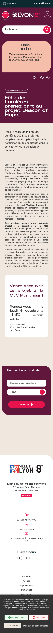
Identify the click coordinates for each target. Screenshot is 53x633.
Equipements (26, 586)
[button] (34, 77)
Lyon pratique (42, 3)
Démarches (26, 590)
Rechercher (12, 29)
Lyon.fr (11, 4)
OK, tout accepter (16, 617)
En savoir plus (32, 60)
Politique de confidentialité (35, 626)
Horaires (26, 495)
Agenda (26, 581)
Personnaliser (12, 625)
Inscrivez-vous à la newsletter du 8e (26, 540)
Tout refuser (39, 617)
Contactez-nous (26, 530)
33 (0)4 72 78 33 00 (26, 520)
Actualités (26, 577)
